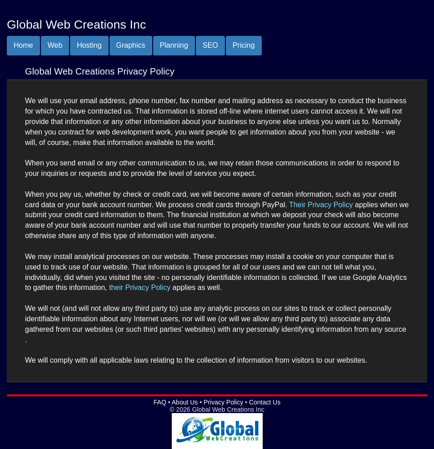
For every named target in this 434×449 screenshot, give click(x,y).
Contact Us (264, 402)
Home (23, 45)
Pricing (244, 45)
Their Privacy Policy (321, 205)
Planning (174, 45)
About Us (185, 402)
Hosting (89, 45)
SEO (210, 45)
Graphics (130, 45)
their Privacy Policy (139, 287)
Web (55, 45)
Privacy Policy (223, 402)
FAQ (160, 402)
